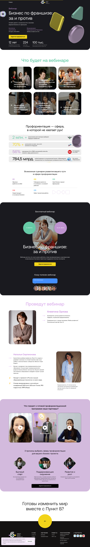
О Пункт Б (34, 534)
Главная (10, 2)
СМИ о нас (54, 536)
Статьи (53, 534)
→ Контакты (77, 533)
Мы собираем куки (7, 539)
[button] (18, 37)
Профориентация (44, 536)
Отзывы (33, 536)
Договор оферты (63, 540)
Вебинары (43, 534)
